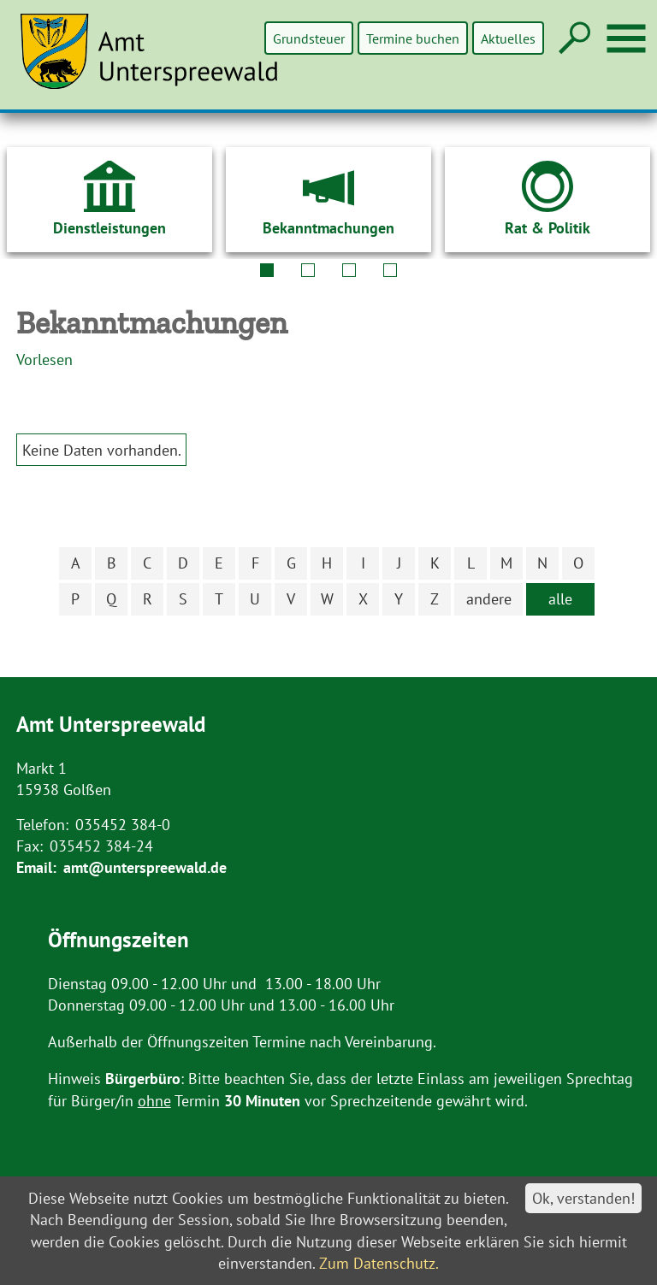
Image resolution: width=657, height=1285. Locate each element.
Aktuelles (508, 38)
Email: (36, 867)
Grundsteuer (310, 38)
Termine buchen (413, 38)
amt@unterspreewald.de (145, 867)
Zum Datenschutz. (379, 1263)
